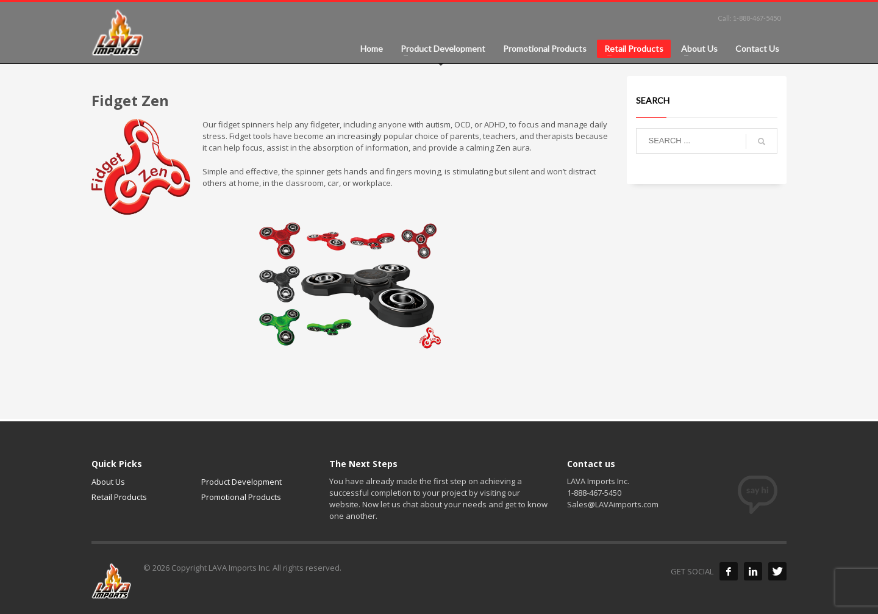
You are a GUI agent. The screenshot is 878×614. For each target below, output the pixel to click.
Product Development (241, 481)
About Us (108, 481)
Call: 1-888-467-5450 (749, 18)
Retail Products (119, 496)
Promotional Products (241, 496)
